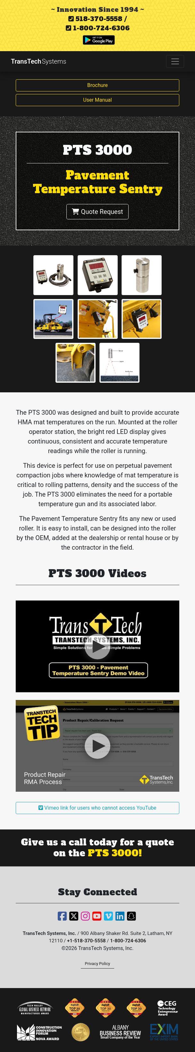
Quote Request (97, 212)
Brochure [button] (97, 85)
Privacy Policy (97, 964)
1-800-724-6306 (98, 28)
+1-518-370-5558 (86, 941)
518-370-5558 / (97, 19)
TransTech (38, 61)
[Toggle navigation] (175, 61)
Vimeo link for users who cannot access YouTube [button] (97, 808)
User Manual (97, 100)
